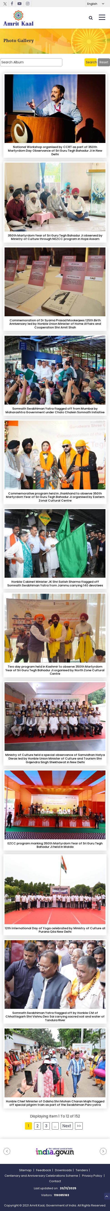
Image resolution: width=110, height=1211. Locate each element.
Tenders (82, 1170)
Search (91, 62)
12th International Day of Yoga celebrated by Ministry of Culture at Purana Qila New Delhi (55, 930)
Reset (104, 62)
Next (66, 1126)
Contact (55, 1181)
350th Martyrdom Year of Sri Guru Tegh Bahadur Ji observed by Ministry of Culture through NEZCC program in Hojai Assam (55, 237)
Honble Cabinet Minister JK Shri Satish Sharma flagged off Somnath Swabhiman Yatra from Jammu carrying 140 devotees (55, 584)
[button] (6, 1151)
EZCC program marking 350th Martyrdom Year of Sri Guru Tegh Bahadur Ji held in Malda (55, 845)
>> (79, 1126)
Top (106, 1195)
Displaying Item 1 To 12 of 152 (55, 1116)
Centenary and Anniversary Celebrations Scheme (41, 1175)
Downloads (63, 1170)
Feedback (43, 1170)
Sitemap (25, 1170)
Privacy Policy (92, 1175)
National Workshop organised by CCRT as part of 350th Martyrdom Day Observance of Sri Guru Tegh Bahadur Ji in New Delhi (55, 150)
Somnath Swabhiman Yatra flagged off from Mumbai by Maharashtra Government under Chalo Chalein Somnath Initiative (55, 410)
